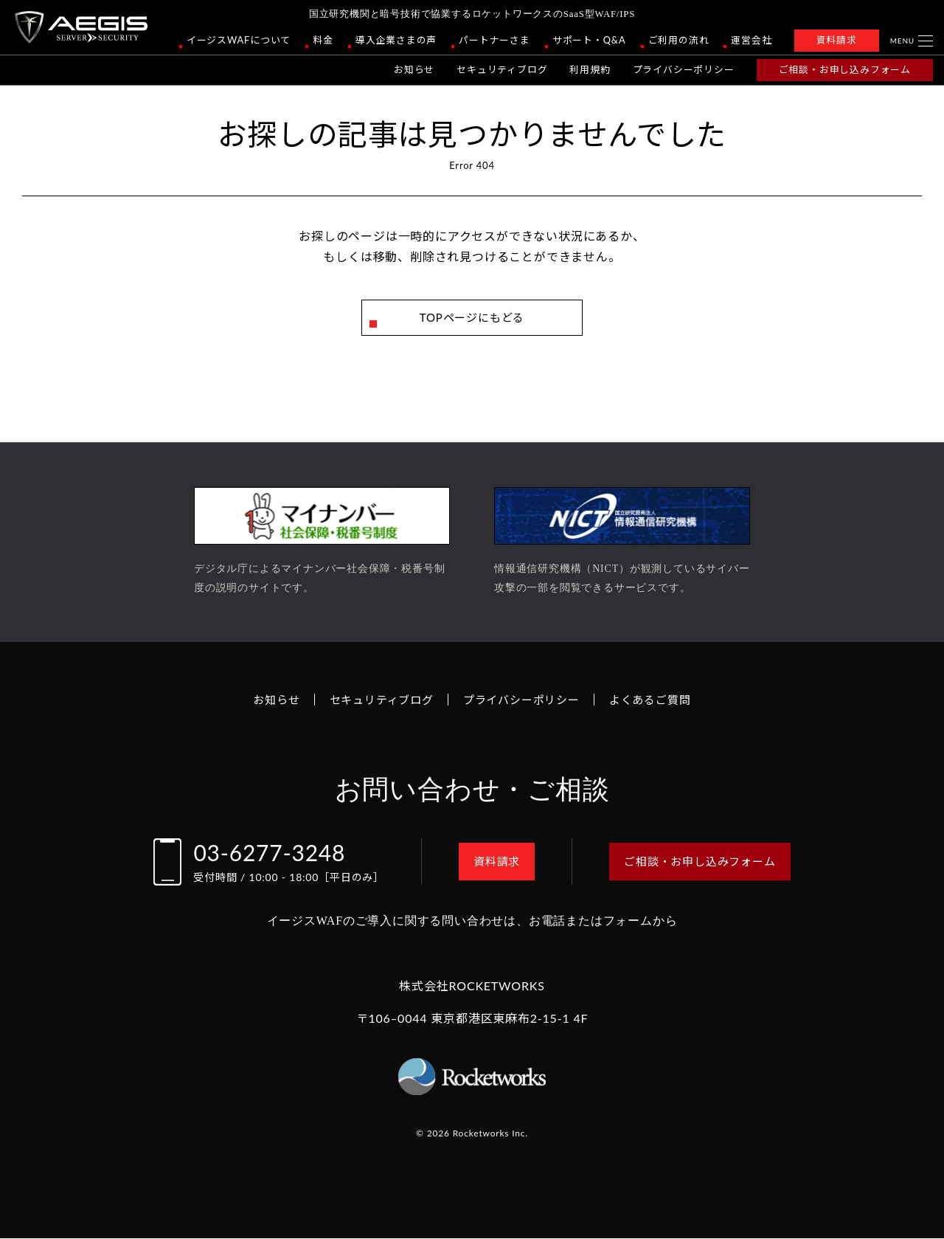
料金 (323, 40)
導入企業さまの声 (396, 40)
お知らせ (414, 69)
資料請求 (836, 40)
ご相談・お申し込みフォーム (845, 69)
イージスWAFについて (239, 40)
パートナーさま (494, 40)
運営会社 (751, 40)
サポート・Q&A (589, 40)
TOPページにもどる (471, 318)
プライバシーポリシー (684, 69)
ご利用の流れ (678, 40)
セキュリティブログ (502, 69)
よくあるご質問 (658, 700)
